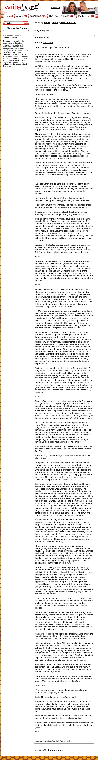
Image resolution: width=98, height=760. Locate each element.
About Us (55, 7)
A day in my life (65, 741)
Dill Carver (48, 42)
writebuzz (48, 741)
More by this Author (17, 28)
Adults (55, 741)
